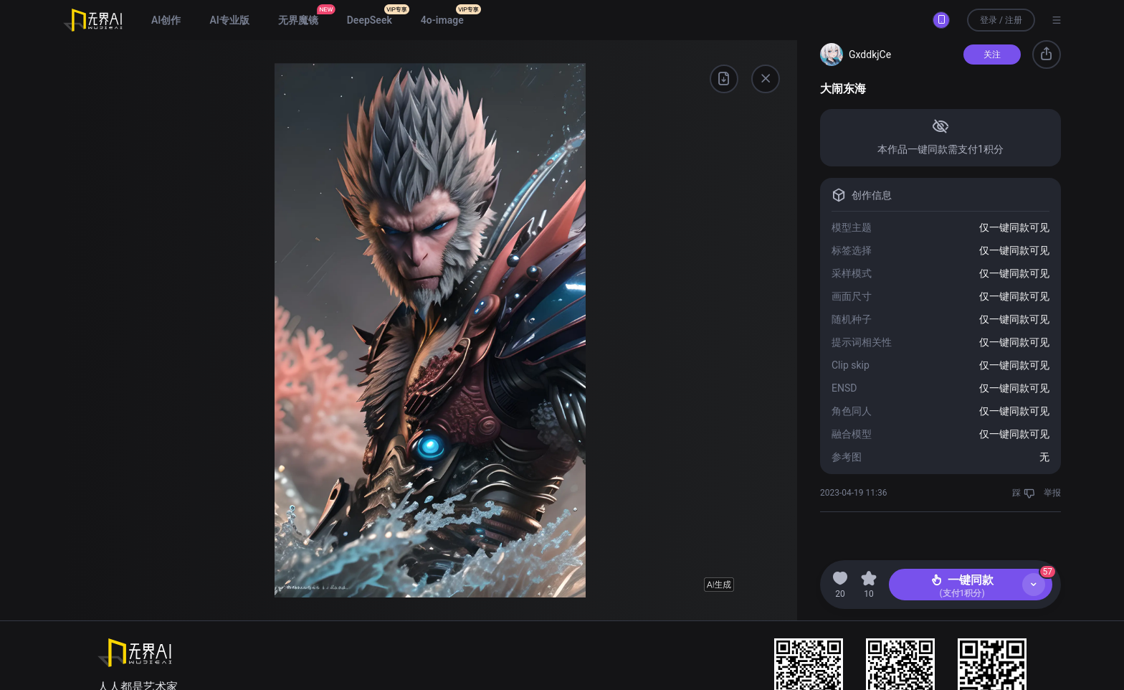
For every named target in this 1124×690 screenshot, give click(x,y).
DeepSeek (369, 20)
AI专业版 (229, 20)
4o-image (442, 20)
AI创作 (166, 20)
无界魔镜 (298, 20)
